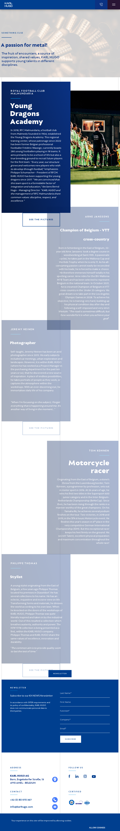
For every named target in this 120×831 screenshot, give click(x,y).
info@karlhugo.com (21, 806)
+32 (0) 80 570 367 (21, 799)
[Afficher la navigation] (114, 4)
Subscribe (70, 739)
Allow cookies (97, 828)
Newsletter (60, 674)
